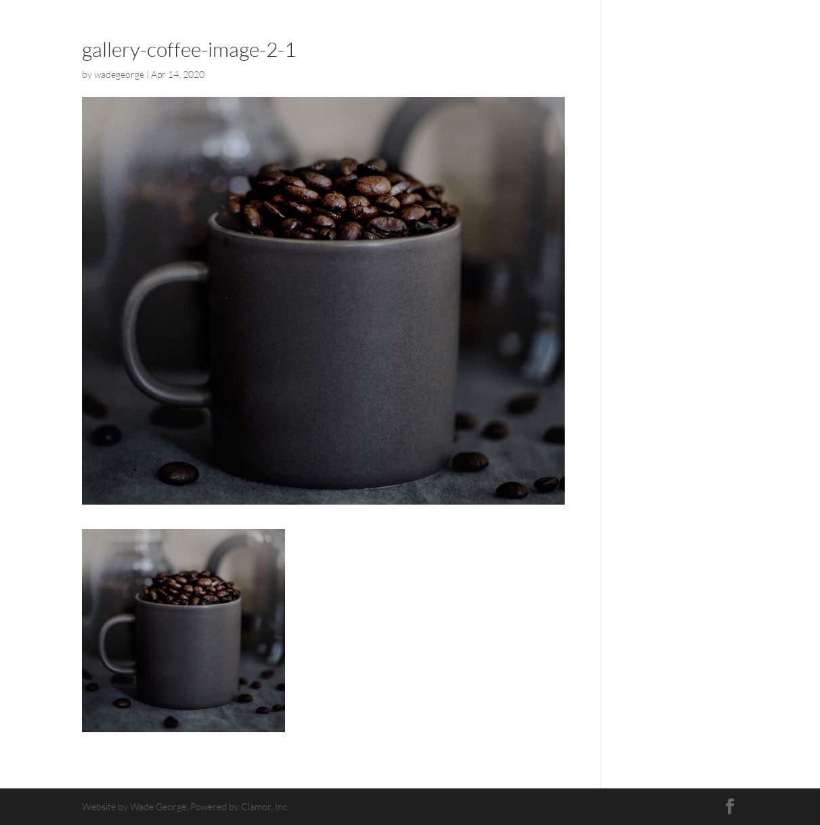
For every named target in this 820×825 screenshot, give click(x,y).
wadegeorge (119, 74)
